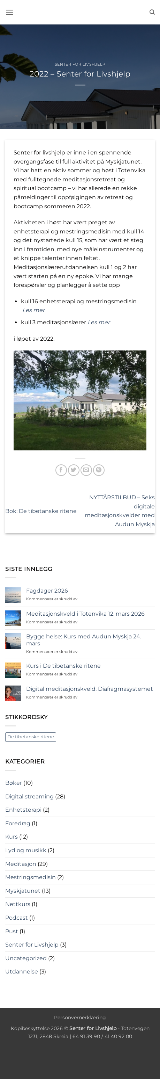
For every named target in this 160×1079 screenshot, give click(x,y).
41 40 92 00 (118, 1036)
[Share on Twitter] (73, 470)
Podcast (16, 917)
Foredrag (17, 823)
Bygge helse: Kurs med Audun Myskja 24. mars (83, 639)
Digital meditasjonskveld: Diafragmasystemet (89, 689)
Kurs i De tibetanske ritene (63, 665)
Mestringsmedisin (30, 877)
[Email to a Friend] (86, 470)
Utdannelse (21, 971)
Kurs (11, 836)
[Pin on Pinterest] (99, 470)
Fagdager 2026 (47, 590)
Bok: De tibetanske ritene (41, 511)
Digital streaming (29, 796)
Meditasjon (20, 864)
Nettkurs (17, 904)
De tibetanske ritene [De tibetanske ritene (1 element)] (30, 736)
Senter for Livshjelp (80, 64)
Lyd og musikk (25, 850)
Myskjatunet (22, 891)
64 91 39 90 (86, 1036)
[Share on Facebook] (61, 470)
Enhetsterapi (23, 809)
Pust (11, 931)
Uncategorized (26, 958)
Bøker (13, 783)
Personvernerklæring (80, 1017)
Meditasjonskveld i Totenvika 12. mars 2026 (85, 613)
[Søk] (152, 12)
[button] (9, 12)
